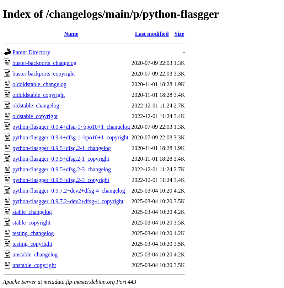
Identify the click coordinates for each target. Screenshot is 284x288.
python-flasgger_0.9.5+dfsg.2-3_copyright (60, 180)
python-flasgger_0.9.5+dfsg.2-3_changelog (61, 169)
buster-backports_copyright (43, 74)
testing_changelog (33, 233)
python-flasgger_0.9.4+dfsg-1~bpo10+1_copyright (70, 137)
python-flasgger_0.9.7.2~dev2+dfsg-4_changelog (68, 191)
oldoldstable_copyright (38, 95)
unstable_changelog (35, 254)
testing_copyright (32, 244)
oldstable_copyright (35, 116)
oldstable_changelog (35, 106)
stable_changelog (32, 212)
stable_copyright (31, 223)
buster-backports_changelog (44, 63)
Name (71, 34)
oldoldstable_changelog (39, 84)
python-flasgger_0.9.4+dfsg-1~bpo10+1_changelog (71, 127)
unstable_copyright (34, 265)
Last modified (152, 34)
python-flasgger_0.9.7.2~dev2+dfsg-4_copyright (67, 201)
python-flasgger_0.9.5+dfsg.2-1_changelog (61, 148)
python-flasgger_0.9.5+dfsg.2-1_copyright (60, 159)
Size (179, 34)
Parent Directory (31, 52)
